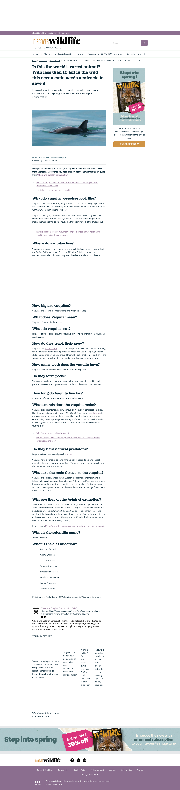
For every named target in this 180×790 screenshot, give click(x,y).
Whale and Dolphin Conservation (52, 175)
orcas (69, 454)
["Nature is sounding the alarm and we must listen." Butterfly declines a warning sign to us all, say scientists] (100, 642)
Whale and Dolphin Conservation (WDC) (59, 608)
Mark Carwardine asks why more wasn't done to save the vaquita (75, 526)
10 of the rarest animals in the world (53, 190)
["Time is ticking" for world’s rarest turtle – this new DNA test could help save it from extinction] (86, 642)
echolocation (51, 348)
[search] (144, 43)
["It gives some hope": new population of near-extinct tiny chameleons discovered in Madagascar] (71, 644)
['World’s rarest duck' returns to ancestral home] (46, 700)
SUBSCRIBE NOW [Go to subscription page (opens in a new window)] (129, 144)
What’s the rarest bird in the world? (52, 433)
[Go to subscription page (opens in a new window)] (129, 124)
